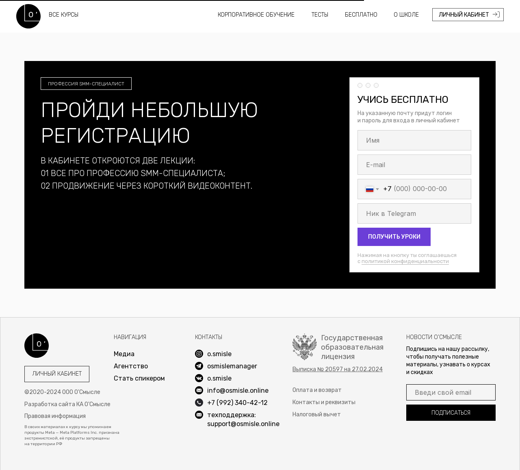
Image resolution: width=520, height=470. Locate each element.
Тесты (320, 14)
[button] (337, 369)
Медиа (124, 354)
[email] (414, 164)
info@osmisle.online (238, 390)
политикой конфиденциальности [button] (405, 261)
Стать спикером (139, 378)
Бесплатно (361, 14)
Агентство (131, 366)
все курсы (63, 14)
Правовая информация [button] (55, 416)
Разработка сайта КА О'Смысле (67, 404)
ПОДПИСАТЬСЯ (450, 412)
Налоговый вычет (316, 414)
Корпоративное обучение (256, 14)
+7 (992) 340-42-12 (237, 403)
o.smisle (219, 378)
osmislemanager (232, 366)
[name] (414, 140)
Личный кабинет (57, 373)
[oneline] (414, 213)
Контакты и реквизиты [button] (323, 402)
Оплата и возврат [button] (317, 390)
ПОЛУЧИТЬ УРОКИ (394, 236)
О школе (406, 14)
